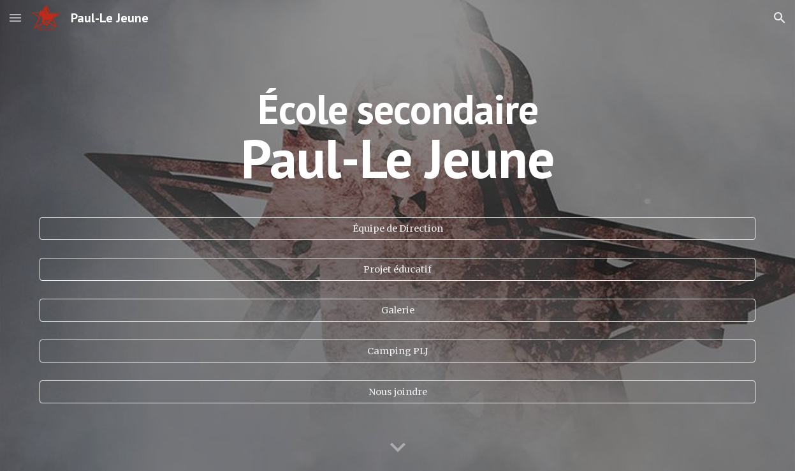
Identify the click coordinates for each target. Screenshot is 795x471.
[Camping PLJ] (397, 351)
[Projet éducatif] (397, 270)
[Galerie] (397, 310)
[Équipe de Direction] (397, 229)
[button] (15, 17)
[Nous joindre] (397, 392)
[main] (397, 143)
